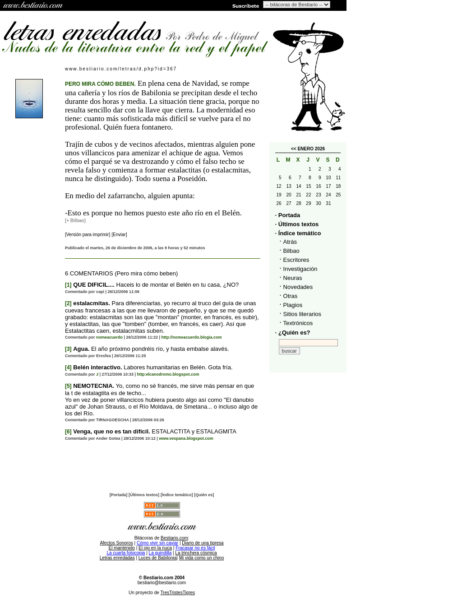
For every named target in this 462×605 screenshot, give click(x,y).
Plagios (293, 305)
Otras (290, 296)
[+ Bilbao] (75, 220)
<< (293, 148)
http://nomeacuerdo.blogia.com (192, 337)
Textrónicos (298, 323)
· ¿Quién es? (292, 332)
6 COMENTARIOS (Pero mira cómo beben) (121, 273)
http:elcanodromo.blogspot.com (168, 374)
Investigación (300, 268)
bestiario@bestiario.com (162, 582)
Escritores (296, 259)
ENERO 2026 (311, 148)
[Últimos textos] (144, 495)
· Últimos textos (297, 224)
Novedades (298, 287)
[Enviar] (119, 234)
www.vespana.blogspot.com (186, 438)
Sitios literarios (302, 314)
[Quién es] (204, 495)
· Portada (287, 215)
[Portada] (119, 495)
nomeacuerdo (109, 337)
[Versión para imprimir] (87, 234)
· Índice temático (298, 233)
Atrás (290, 241)
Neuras (292, 278)
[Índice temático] (177, 495)
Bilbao (291, 250)
